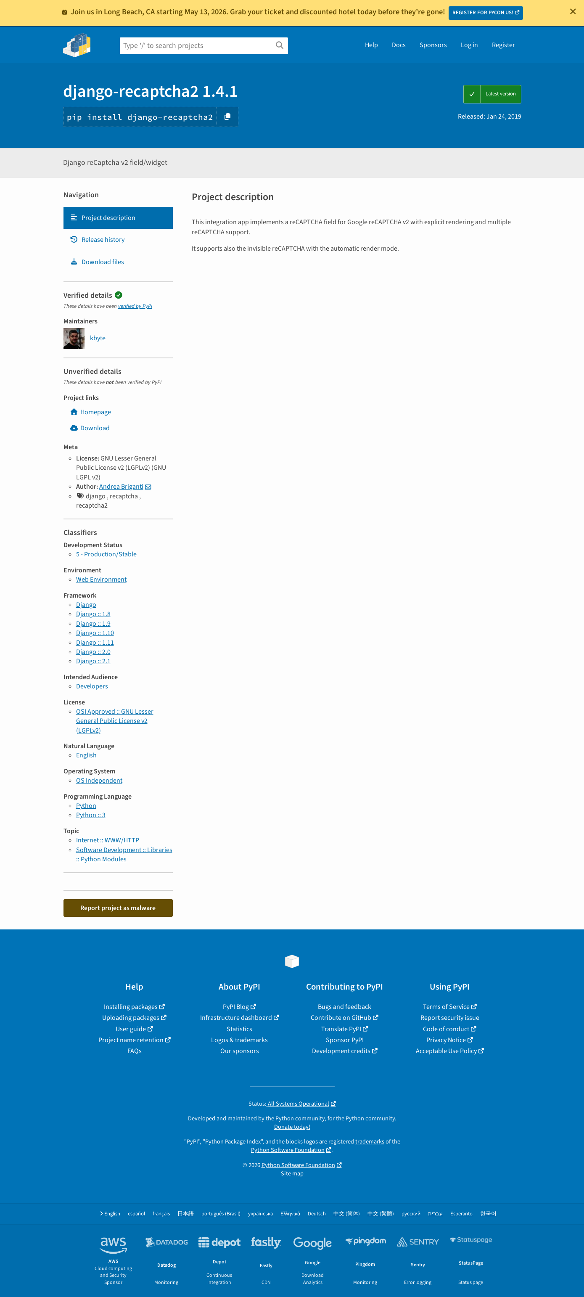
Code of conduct (446, 1029)
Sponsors (433, 45)
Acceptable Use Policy (446, 1051)
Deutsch (317, 1214)
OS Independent (99, 780)
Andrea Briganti (121, 486)
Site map (292, 1173)
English (86, 755)
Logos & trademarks (239, 1040)
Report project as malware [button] (118, 908)
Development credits (341, 1051)
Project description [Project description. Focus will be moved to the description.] (102, 217)
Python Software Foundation (288, 1150)
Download (90, 428)
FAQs (134, 1051)
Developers (92, 686)
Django (86, 604)
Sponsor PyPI (345, 1040)
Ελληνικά (290, 1214)
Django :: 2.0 (93, 651)
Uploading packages (130, 1017)
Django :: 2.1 (93, 661)
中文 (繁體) (380, 1214)
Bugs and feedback (344, 1006)
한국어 (488, 1214)
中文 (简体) (346, 1214)
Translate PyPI (341, 1029)
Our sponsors (239, 1051)
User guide (131, 1029)
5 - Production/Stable (106, 554)
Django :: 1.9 (93, 623)
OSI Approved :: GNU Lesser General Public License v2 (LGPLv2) (114, 721)
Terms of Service (446, 1006)
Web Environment (101, 579)
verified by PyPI (135, 306)
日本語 (185, 1214)
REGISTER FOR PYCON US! (482, 12)
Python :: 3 (91, 815)
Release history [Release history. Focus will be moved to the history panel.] (97, 239)
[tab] (118, 218)
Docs (399, 45)
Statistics (239, 1029)
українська (260, 1214)
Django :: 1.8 (93, 614)
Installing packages (131, 1006)
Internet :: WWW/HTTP (107, 840)
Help (371, 45)
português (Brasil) (220, 1214)
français (161, 1214)
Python (86, 805)
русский (411, 1214)
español (136, 1214)
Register (503, 45)
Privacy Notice (446, 1040)
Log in (469, 45)
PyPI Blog (236, 1006)
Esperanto (461, 1214)
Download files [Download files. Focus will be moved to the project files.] (97, 262)
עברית (435, 1214)
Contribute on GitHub (341, 1017)
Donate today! (292, 1126)
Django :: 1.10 (95, 633)
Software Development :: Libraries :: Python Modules (124, 854)
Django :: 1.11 (95, 642)
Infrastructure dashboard (236, 1017)
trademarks (369, 1141)
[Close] (573, 11)
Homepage (90, 412)
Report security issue (449, 1017)
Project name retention (131, 1040)
